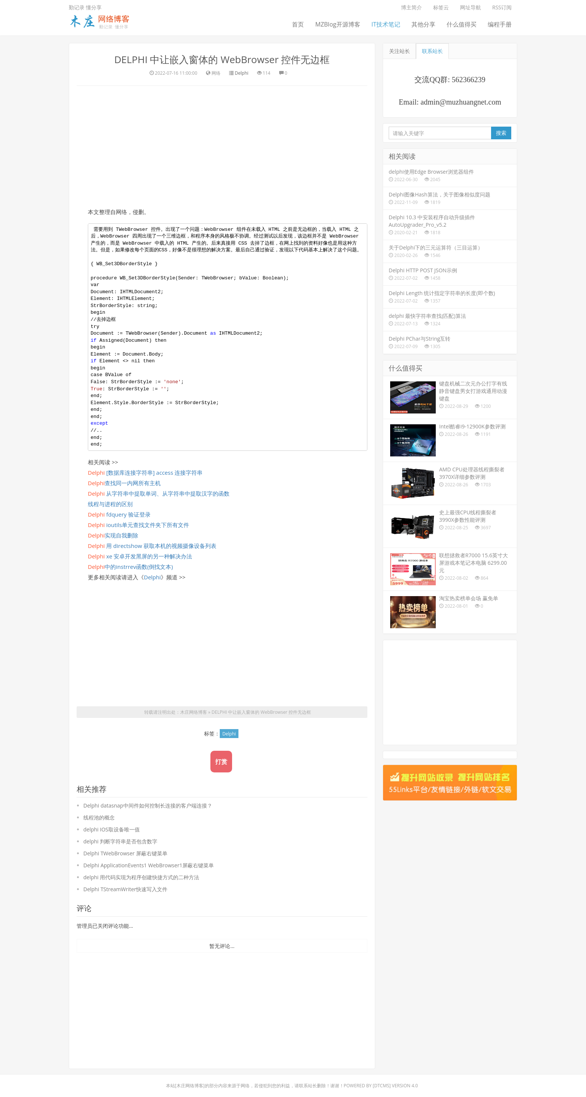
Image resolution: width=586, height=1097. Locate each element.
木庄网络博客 (193, 712)
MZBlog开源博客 (337, 24)
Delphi (241, 73)
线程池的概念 (99, 817)
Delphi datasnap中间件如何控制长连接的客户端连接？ (147, 805)
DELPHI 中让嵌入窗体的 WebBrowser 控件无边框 (222, 59)
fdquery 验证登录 (119, 514)
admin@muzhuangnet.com (460, 102)
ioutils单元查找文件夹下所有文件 (138, 525)
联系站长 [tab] (432, 51)
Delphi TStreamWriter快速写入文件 (125, 889)
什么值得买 (461, 24)
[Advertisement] (222, 145)
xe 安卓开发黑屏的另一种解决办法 (140, 556)
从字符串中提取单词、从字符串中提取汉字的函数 (158, 493)
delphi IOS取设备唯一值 (111, 829)
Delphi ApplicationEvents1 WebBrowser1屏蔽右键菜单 (148, 865)
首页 (298, 24)
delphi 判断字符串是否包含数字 (120, 841)
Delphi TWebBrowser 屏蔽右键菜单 (125, 853)
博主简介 (411, 7)
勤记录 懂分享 (85, 7)
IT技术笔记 (385, 24)
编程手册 (500, 24)
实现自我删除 (113, 535)
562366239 (468, 79)
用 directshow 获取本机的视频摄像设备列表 (152, 545)
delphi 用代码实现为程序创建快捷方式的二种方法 (141, 877)
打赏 (221, 761)
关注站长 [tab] (399, 51)
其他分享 (423, 24)
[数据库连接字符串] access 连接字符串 (145, 472)
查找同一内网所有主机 (124, 483)
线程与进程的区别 (110, 504)
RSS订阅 (502, 7)
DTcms (381, 1085)
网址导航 (470, 7)
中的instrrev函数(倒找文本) (130, 566)
